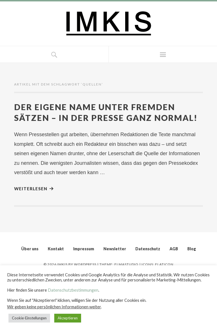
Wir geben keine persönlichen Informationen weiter (54, 306)
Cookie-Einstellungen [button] (29, 318)
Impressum (83, 248)
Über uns (29, 248)
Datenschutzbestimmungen (73, 290)
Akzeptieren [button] (68, 318)
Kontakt (56, 248)
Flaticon (164, 264)
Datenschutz (147, 248)
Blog (191, 248)
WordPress (85, 264)
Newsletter (114, 248)
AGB (174, 248)
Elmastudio (126, 264)
